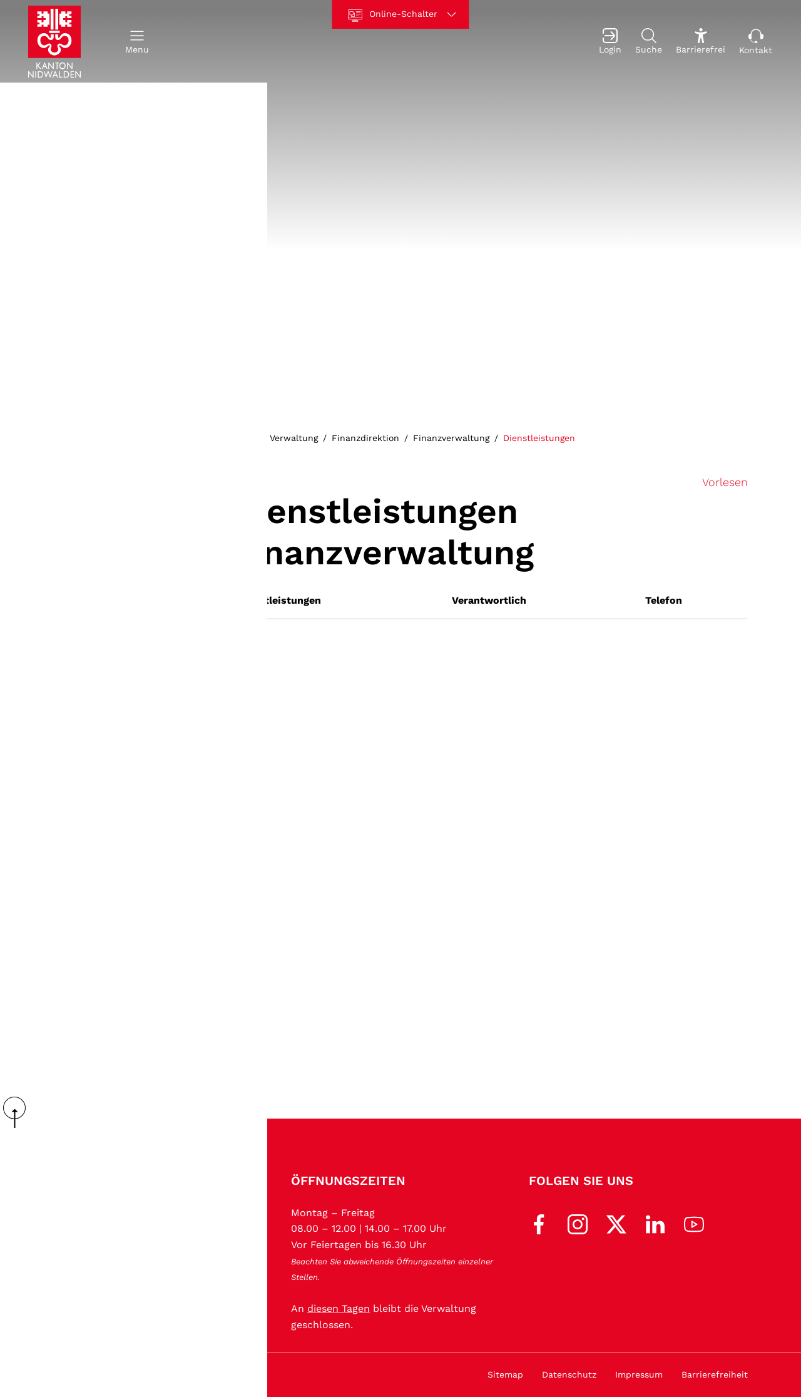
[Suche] (649, 42)
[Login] (610, 42)
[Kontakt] (755, 42)
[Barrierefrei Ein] (700, 42)
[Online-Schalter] (401, 14)
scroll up (18, 1112)
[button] (137, 42)
